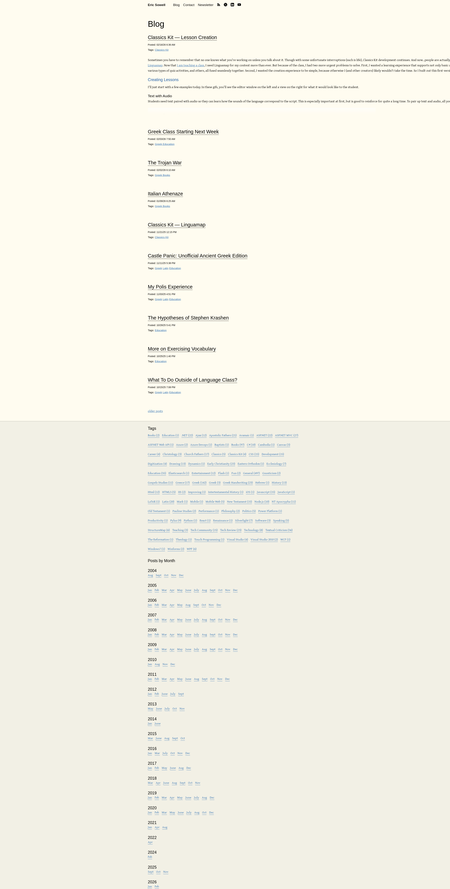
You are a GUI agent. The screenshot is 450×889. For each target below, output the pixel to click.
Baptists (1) (222, 444)
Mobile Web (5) (215, 501)
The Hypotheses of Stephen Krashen (188, 318)
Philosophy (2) (230, 511)
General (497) (251, 473)
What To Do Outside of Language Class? (192, 380)
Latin (165, 268)
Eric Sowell (156, 5)
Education (168, 144)
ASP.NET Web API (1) (161, 444)
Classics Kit (161, 49)
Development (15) (273, 454)
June (188, 590)
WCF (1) (285, 539)
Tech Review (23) (230, 530)
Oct (166, 575)
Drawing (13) (177, 463)
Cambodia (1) (266, 444)
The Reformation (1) (160, 539)
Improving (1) (197, 492)
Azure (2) (182, 444)
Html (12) (154, 492)
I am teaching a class (190, 65)
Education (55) (157, 473)
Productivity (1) (158, 520)
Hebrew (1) (262, 482)
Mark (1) (182, 501)
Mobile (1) (196, 501)
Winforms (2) (176, 548)
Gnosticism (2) (271, 473)
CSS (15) (254, 454)
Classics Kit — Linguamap (176, 224)
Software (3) (263, 520)
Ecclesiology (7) (276, 463)
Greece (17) (183, 482)
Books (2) (153, 435)
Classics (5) (219, 454)
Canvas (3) (283, 444)
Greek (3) (215, 482)
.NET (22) (187, 435)
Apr (172, 590)
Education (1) (170, 435)
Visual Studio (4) (237, 539)
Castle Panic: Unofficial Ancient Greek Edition (197, 256)
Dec (181, 575)
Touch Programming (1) (209, 539)
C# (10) (251, 444)
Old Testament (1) (159, 511)
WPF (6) (192, 548)
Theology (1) (184, 539)
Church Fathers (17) (196, 454)
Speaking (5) (281, 520)
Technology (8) (253, 530)
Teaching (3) (180, 530)
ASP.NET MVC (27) (286, 435)
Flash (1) (223, 473)
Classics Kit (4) (237, 454)
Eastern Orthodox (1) (251, 463)
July (196, 590)
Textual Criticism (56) (279, 530)
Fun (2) (236, 473)
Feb (157, 590)
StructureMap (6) (159, 530)
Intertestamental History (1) (225, 492)
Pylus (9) (175, 520)
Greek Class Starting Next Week (183, 131)
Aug (150, 575)
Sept (158, 575)
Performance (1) (209, 511)
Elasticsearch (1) (179, 473)
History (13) (279, 482)
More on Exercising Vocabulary (182, 349)
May (180, 590)
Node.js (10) (261, 501)
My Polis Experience (170, 287)
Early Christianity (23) (221, 463)
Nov (173, 575)
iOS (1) (250, 492)
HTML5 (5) (169, 492)
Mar (164, 590)
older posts (155, 411)
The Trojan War (165, 162)
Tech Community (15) (204, 530)
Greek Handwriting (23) (238, 482)
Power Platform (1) (270, 511)
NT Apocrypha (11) (284, 501)
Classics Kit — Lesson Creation (182, 37)
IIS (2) (182, 492)
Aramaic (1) (246, 435)
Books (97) (237, 444)
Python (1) (190, 520)
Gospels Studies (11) (160, 482)
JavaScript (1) (286, 492)
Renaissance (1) (223, 520)
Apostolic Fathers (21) (223, 435)
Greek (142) (199, 482)
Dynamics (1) (196, 463)
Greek (159, 144)
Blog (176, 5)
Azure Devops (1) (201, 444)
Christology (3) (172, 454)
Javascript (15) (266, 492)
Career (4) (154, 454)
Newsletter (206, 5)
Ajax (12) (201, 435)
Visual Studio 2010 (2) (264, 539)
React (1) (205, 520)
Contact (188, 5)
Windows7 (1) (156, 548)
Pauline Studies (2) (184, 511)
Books (166, 175)
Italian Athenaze (165, 193)
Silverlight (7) (244, 520)
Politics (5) (249, 511)
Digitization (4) (157, 463)
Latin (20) (168, 501)
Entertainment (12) (204, 473)
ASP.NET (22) (264, 435)
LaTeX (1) (154, 501)
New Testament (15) (239, 501)
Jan (150, 590)
